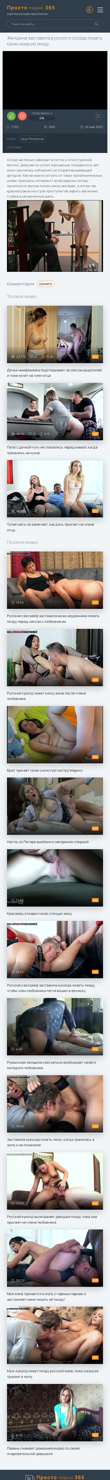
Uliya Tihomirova (32, 139)
